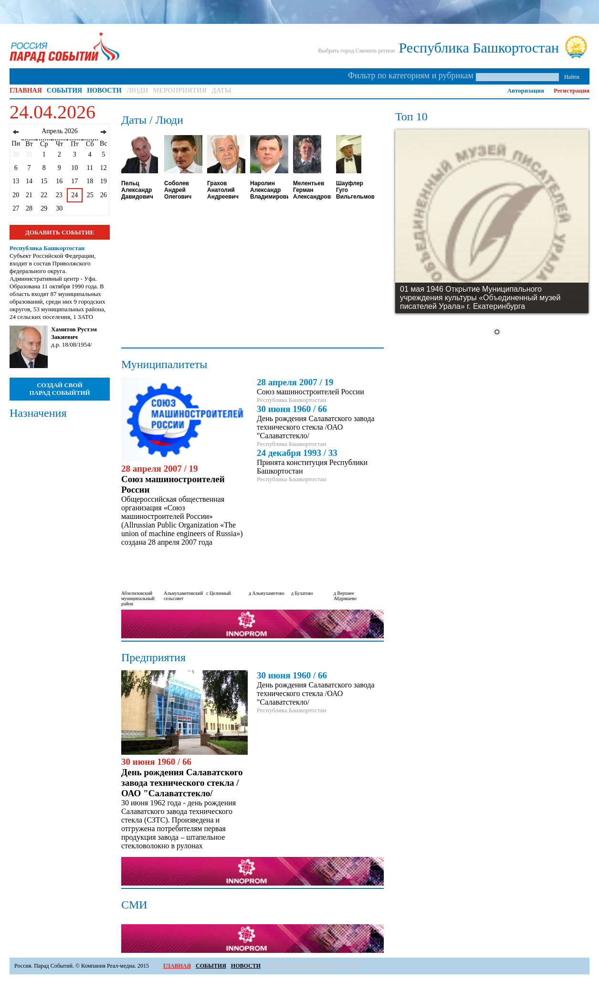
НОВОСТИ (104, 90)
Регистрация (571, 90)
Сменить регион (375, 50)
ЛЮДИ (137, 90)
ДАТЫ (221, 90)
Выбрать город (336, 50)
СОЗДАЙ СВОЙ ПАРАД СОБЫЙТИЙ (59, 388)
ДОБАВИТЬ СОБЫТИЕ (59, 232)
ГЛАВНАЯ (26, 90)
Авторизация (525, 90)
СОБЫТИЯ (64, 90)
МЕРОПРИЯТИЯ (180, 90)
